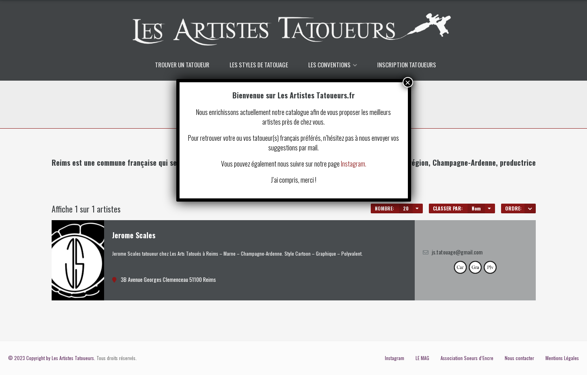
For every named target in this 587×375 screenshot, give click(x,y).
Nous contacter (519, 357)
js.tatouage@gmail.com (457, 252)
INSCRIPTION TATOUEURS (406, 64)
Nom (476, 208)
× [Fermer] (407, 82)
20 (406, 208)
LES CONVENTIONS (329, 64)
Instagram (394, 357)
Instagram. (353, 164)
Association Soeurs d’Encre (467, 357)
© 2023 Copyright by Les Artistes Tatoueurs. (51, 357)
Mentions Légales (562, 357)
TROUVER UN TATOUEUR (182, 64)
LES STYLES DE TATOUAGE (259, 64)
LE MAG (422, 357)
